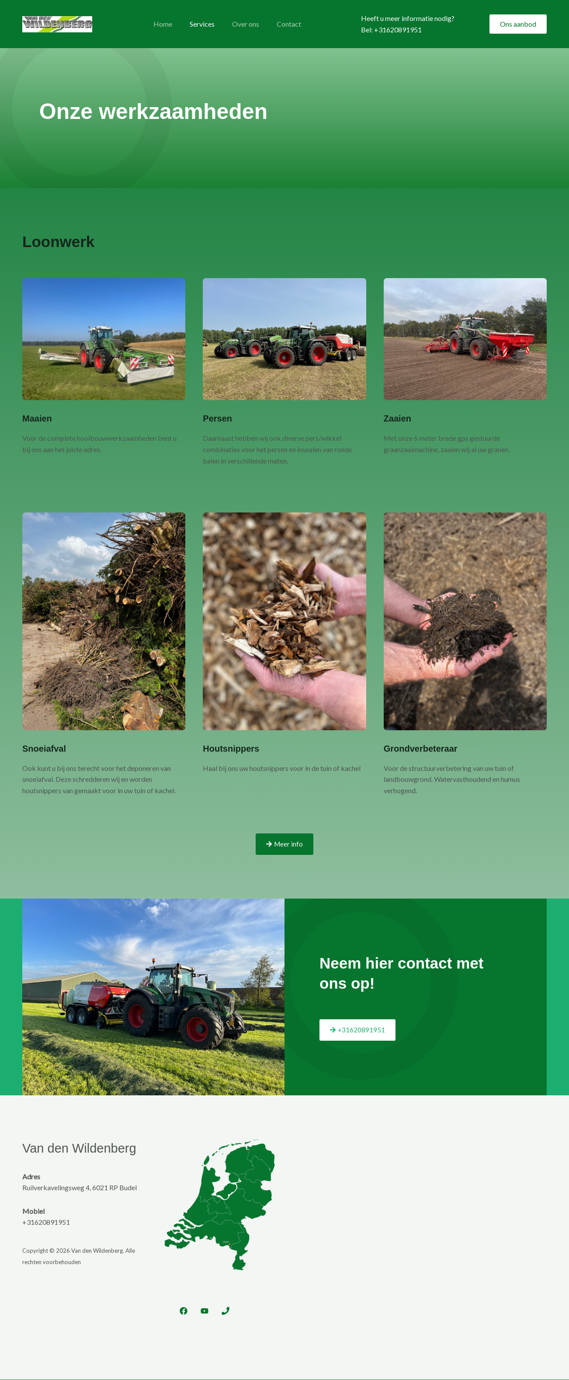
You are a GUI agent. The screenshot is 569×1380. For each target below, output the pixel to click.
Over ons (236, 24)
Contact (276, 24)
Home (161, 24)
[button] (518, 24)
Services (196, 24)
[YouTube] (204, 1311)
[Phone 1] (225, 1311)
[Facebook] (183, 1311)
